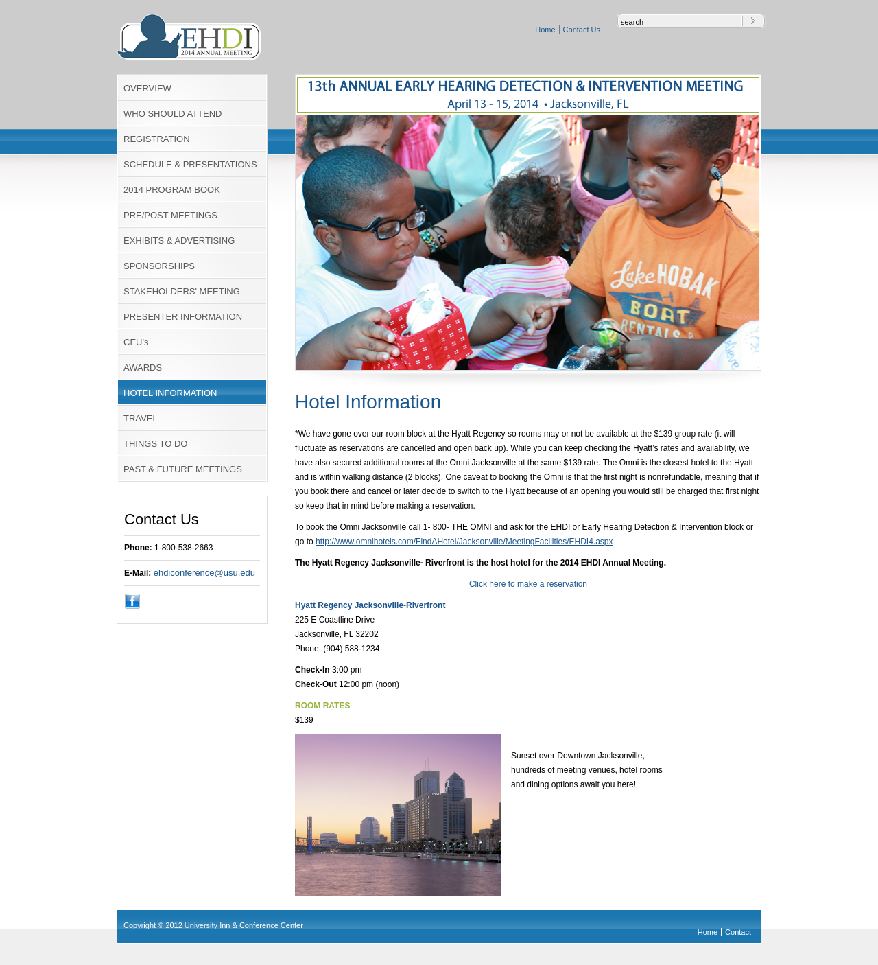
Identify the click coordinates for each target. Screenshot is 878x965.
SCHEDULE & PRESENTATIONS (190, 164)
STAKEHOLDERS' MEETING (181, 291)
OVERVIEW (147, 88)
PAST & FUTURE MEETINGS (182, 469)
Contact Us (581, 29)
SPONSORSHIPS (159, 266)
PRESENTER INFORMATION (182, 317)
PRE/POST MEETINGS (170, 215)
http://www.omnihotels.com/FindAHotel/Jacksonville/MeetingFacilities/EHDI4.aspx (464, 541)
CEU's (135, 342)
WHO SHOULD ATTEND (172, 113)
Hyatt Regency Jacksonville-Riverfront (370, 605)
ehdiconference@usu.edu (204, 573)
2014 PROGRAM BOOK (171, 190)
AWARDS (142, 367)
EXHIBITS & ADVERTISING (179, 240)
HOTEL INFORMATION (170, 393)
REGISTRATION (156, 139)
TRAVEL (140, 418)
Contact (738, 932)
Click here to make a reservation (528, 584)
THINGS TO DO (155, 444)
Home (545, 29)
